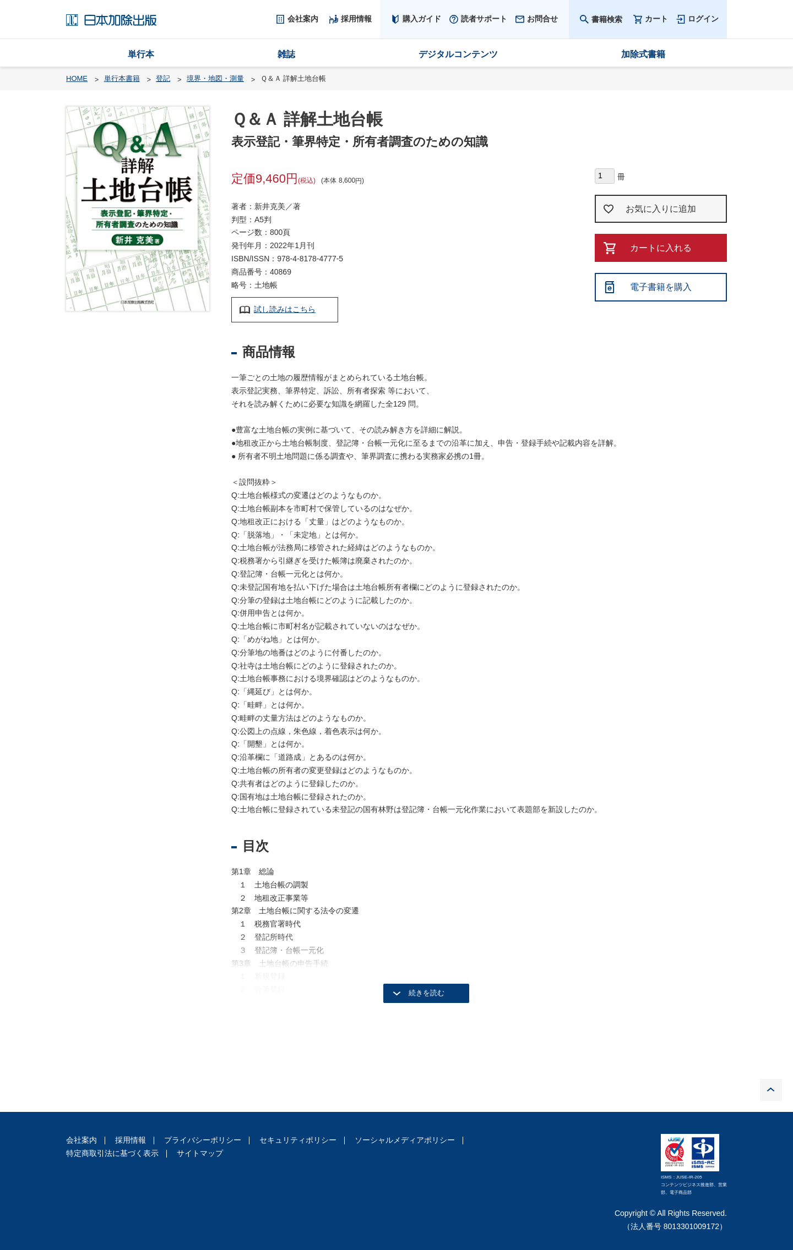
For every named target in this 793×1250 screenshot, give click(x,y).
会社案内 (81, 1140)
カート (656, 19)
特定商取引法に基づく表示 (112, 1153)
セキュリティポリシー (297, 1140)
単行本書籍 (122, 78)
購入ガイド (422, 18)
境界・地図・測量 (215, 78)
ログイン (703, 18)
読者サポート (484, 18)
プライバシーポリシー (202, 1140)
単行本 (141, 54)
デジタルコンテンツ (458, 54)
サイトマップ (200, 1153)
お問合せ (542, 18)
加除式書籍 (643, 54)
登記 (163, 78)
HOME (77, 78)
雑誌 (286, 54)
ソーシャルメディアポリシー (405, 1140)
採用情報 (130, 1140)
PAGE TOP (771, 1090)
